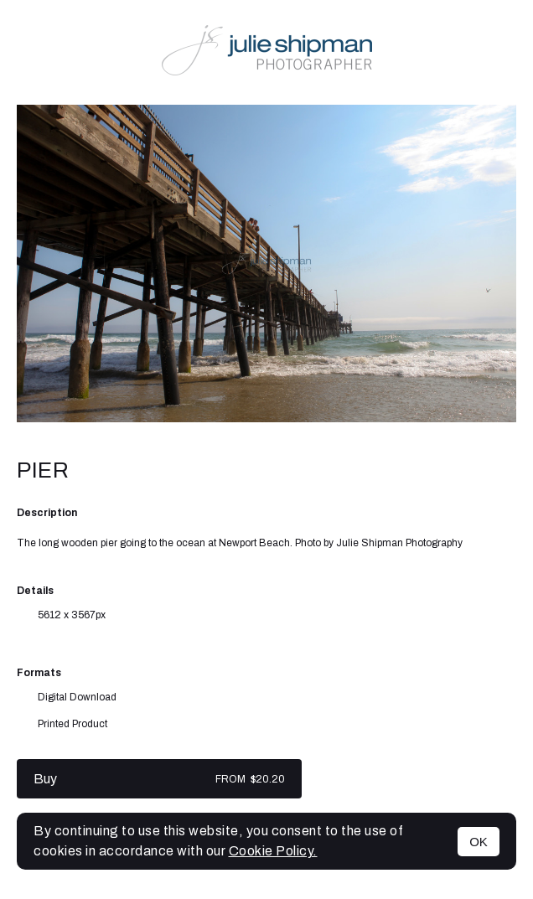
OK (478, 841)
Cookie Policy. (273, 851)
